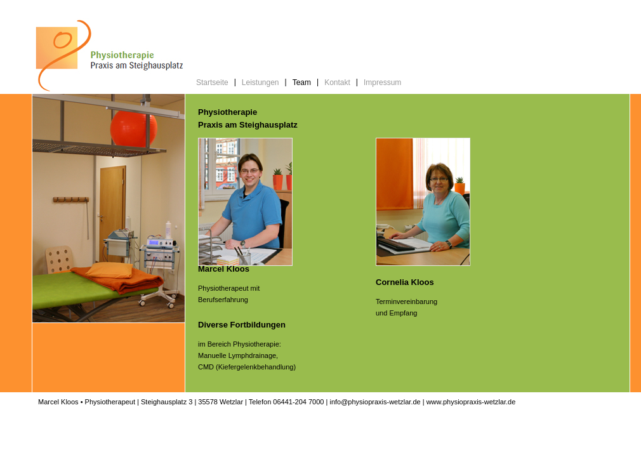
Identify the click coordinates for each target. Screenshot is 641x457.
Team (302, 82)
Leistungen (260, 82)
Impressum (382, 82)
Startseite (212, 82)
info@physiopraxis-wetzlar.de (374, 402)
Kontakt (337, 82)
